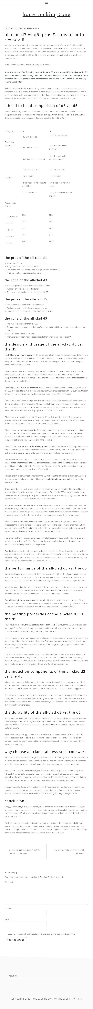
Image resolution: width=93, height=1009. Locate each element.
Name (8, 908)
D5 (33, 718)
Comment (9, 882)
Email (8, 919)
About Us (13, 976)
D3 (9, 806)
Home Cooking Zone (47, 14)
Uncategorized (31, 28)
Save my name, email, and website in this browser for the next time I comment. (41, 934)
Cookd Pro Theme (73, 999)
